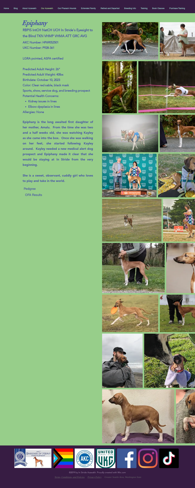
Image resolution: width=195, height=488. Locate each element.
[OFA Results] (33, 195)
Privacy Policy (94, 477)
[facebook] (127, 458)
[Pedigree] (30, 189)
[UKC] (105, 458)
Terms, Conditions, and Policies (70, 477)
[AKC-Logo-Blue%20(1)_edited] (84, 458)
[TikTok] (169, 458)
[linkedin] (148, 458)
